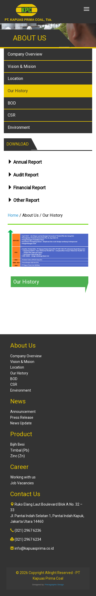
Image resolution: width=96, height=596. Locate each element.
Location (15, 78)
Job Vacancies (22, 483)
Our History (18, 90)
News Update (21, 423)
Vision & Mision (22, 66)
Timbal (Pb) (19, 450)
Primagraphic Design (54, 584)
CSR (11, 115)
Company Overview (25, 54)
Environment (19, 127)
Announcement (23, 412)
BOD (12, 103)
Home (13, 215)
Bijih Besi (17, 444)
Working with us (23, 477)
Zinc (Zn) (17, 456)
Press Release (21, 417)
